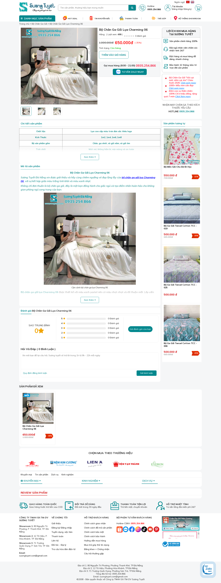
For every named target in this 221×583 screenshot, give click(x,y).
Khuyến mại (26, 474)
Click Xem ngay (183, 96)
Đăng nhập (177, 9)
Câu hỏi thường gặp (94, 553)
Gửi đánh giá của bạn (140, 329)
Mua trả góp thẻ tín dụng (96, 545)
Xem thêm (90, 157)
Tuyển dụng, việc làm (62, 532)
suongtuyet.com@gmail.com (33, 555)
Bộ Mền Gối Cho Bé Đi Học (178, 166)
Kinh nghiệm (68, 474)
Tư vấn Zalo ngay (130, 72)
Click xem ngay (188, 82)
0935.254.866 (146, 65)
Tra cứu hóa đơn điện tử (63, 549)
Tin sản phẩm (41, 474)
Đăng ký (188, 9)
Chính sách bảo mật (94, 532)
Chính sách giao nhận (95, 523)
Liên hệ (55, 540)
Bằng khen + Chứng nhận (96, 549)
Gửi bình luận (146, 373)
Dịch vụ (54, 474)
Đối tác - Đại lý (59, 545)
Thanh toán (57, 536)
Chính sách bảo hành (94, 536)
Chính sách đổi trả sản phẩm (98, 527)
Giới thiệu (56, 523)
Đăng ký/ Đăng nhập (62, 527)
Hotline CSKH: (130, 523)
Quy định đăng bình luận (35, 373)
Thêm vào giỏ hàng (113, 54)
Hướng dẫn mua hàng (95, 540)
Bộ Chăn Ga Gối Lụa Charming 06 (33, 427)
